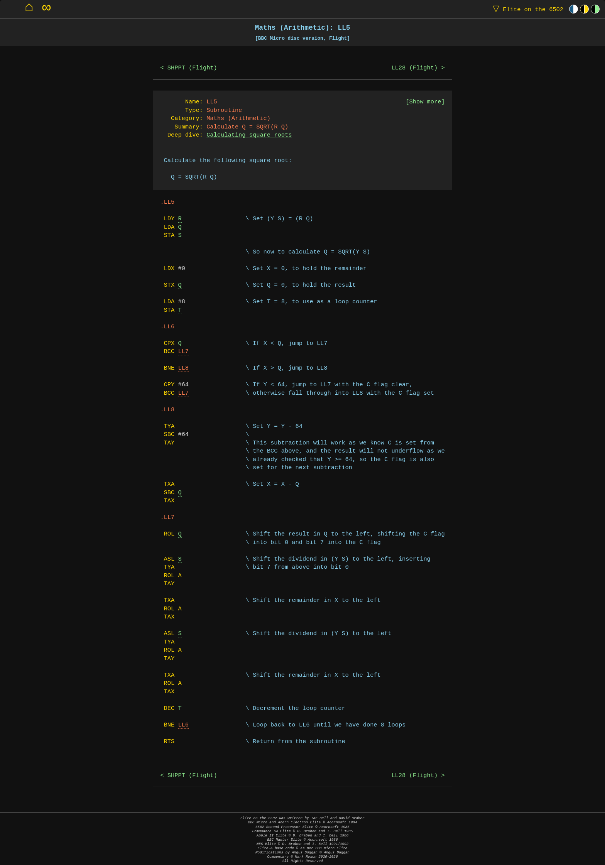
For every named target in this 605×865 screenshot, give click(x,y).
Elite (526, 9)
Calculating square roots (249, 135)
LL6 (183, 725)
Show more (425, 102)
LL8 (183, 368)
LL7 (183, 352)
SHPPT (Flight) (192, 68)
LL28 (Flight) (414, 68)
